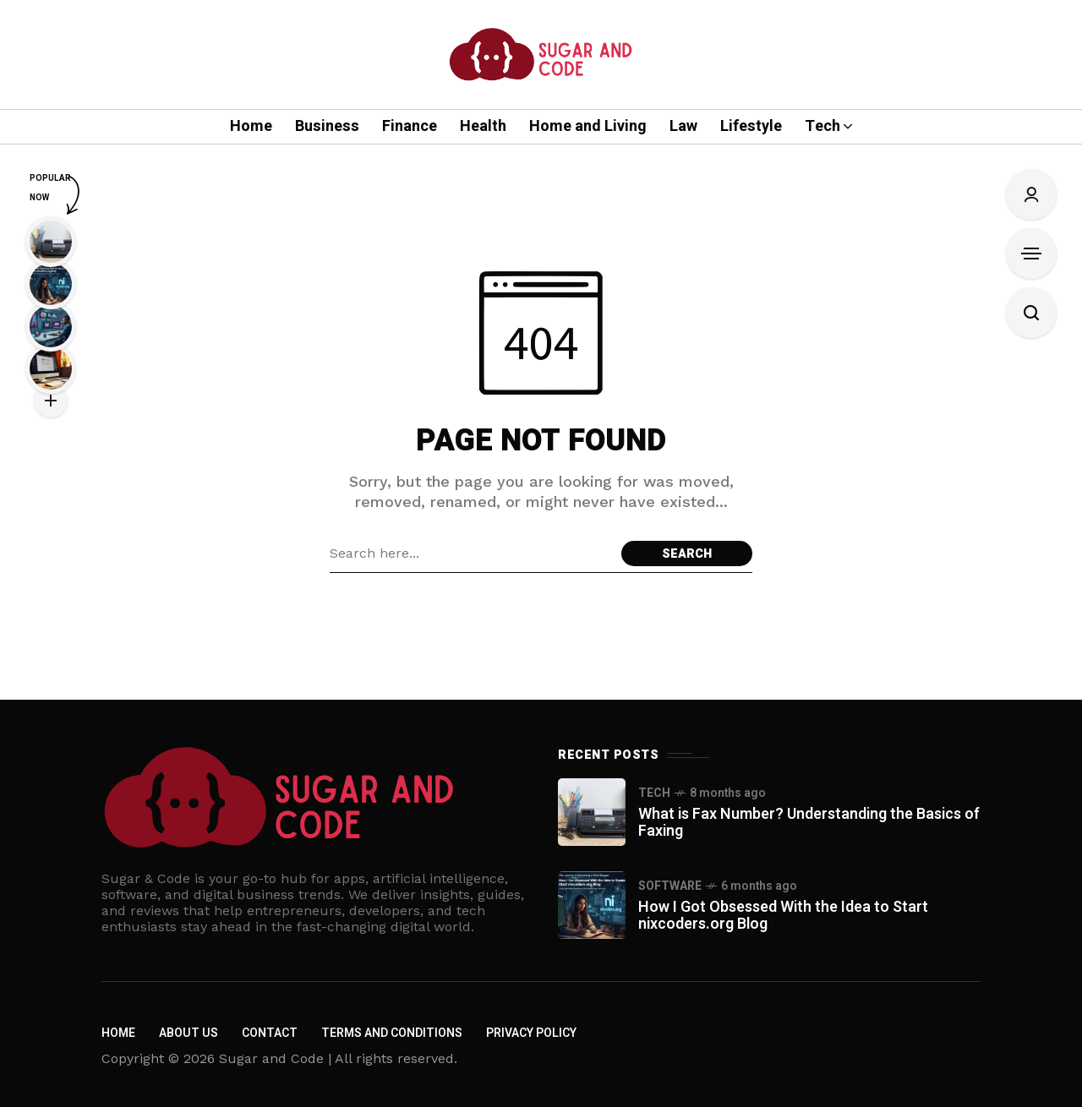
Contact (270, 1033)
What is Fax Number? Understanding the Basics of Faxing (809, 823)
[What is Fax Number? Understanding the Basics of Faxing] (592, 812)
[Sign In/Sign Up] (1031, 194)
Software (670, 886)
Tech (654, 793)
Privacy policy (531, 1033)
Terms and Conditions (391, 1033)
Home (118, 1033)
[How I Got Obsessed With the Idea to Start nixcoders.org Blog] (592, 905)
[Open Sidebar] (1031, 253)
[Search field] (471, 553)
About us (188, 1033)
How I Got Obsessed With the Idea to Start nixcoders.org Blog (783, 915)
